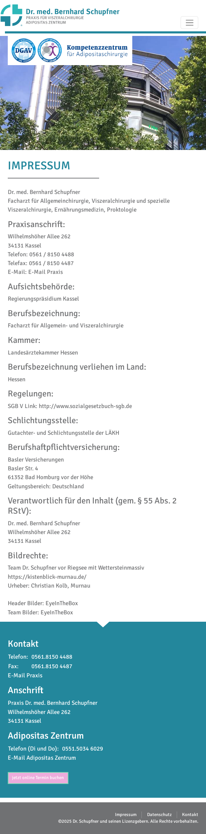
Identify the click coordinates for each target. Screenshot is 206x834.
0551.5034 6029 (82, 748)
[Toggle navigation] (190, 22)
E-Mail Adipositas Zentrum (42, 757)
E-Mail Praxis (45, 272)
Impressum (126, 814)
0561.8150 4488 (51, 656)
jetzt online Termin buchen (38, 777)
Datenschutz (159, 814)
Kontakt (190, 814)
